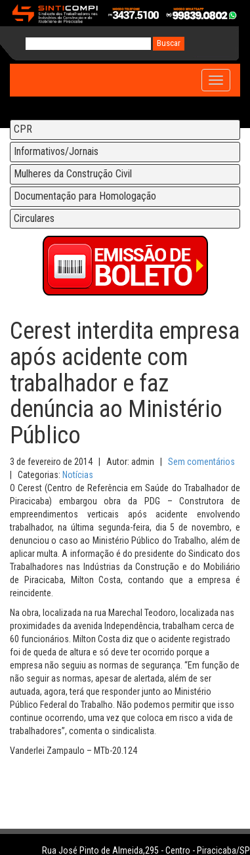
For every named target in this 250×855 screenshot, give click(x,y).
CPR (23, 129)
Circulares (34, 218)
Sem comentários (201, 461)
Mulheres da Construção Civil (73, 173)
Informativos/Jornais (56, 151)
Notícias (77, 475)
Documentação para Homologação (85, 196)
